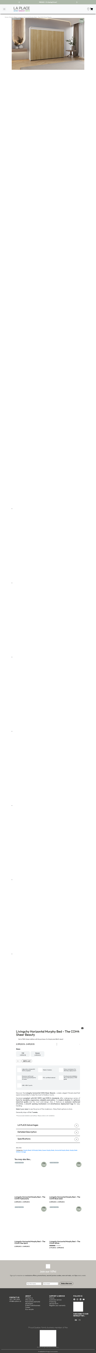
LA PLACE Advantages (28, 1125)
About (28, 1296)
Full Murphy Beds (37, 1150)
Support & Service (57, 1296)
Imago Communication (52, 1351)
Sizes (18, 1049)
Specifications (24, 1138)
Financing (52, 1302)
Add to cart (27, 1061)
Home (6, 17)
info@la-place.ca (15, 1301)
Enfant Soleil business (32, 1305)
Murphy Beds (13, 17)
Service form (53, 1304)
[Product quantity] (18, 1061)
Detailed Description (27, 1132)
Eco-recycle (29, 1309)
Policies (51, 1298)
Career (27, 1307)
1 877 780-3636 (14, 1299)
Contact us (14, 1297)
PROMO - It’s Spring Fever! (48, 2)
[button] (19, 2)
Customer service (55, 1300)
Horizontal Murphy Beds (62, 1150)
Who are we (29, 1300)
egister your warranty (57, 1305)
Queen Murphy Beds (48, 1150)
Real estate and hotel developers (32, 1303)
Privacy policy (55, 1347)
